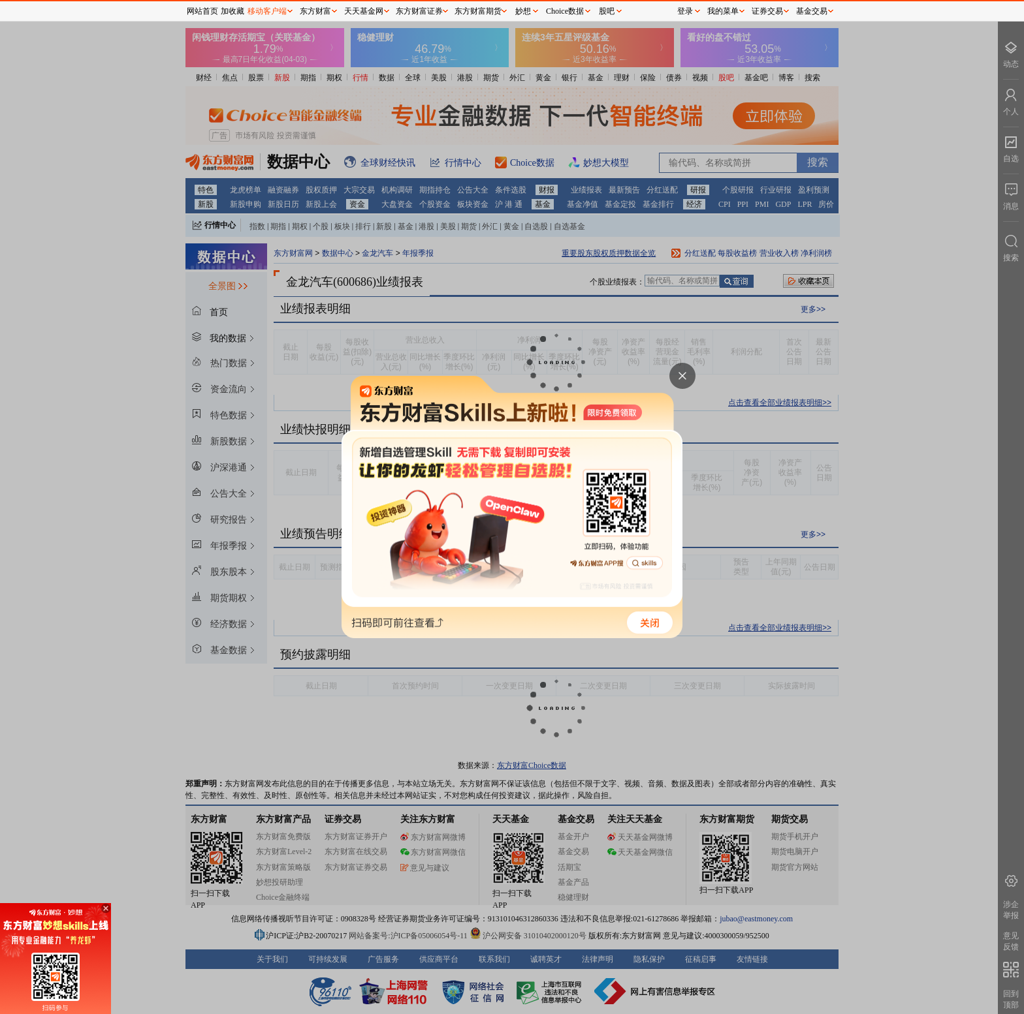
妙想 (523, 11)
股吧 (607, 11)
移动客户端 (267, 11)
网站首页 (202, 11)
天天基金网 (363, 11)
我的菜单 (723, 11)
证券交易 (767, 11)
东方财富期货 (478, 11)
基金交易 (811, 11)
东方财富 (315, 11)
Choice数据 (565, 11)
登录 (685, 11)
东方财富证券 (419, 11)
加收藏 (232, 11)
